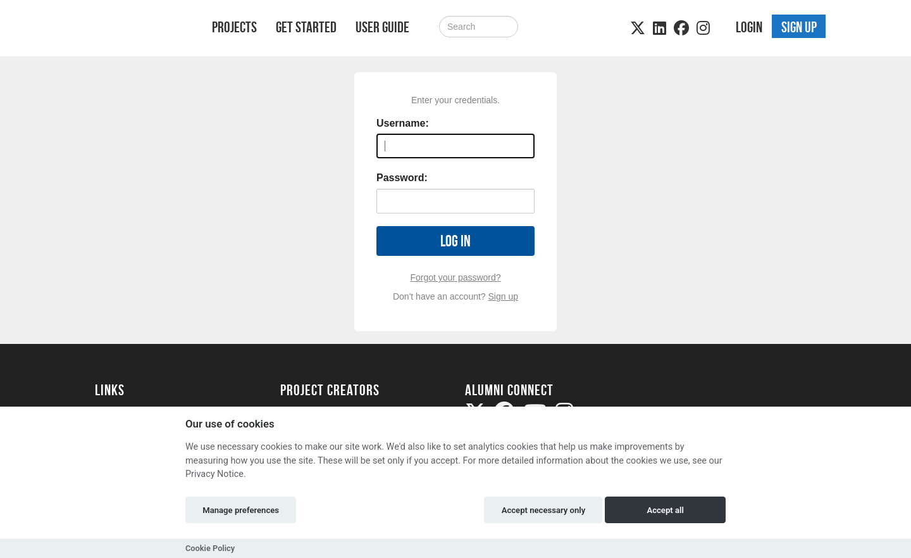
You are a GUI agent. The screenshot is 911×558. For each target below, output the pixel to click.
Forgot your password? (455, 277)
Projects (234, 27)
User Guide (382, 27)
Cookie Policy (210, 548)
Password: (402, 177)
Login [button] (749, 27)
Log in (455, 241)
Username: (402, 123)
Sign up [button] (799, 27)
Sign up (503, 296)
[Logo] (137, 29)
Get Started (306, 27)
